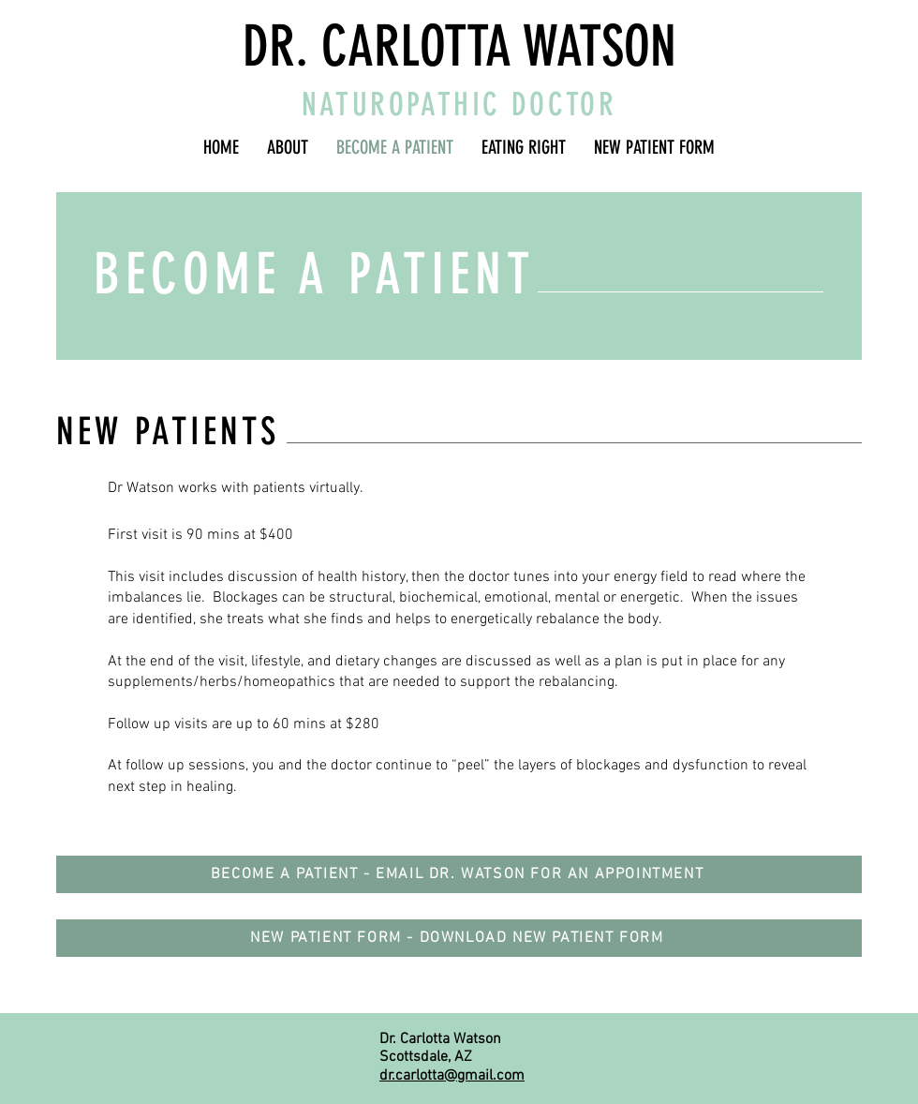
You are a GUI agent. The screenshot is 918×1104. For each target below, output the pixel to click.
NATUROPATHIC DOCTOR (459, 104)
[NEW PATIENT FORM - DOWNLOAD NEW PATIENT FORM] (459, 938)
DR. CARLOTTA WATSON (459, 46)
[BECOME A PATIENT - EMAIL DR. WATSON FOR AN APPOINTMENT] (459, 874)
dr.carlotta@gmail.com (452, 1076)
